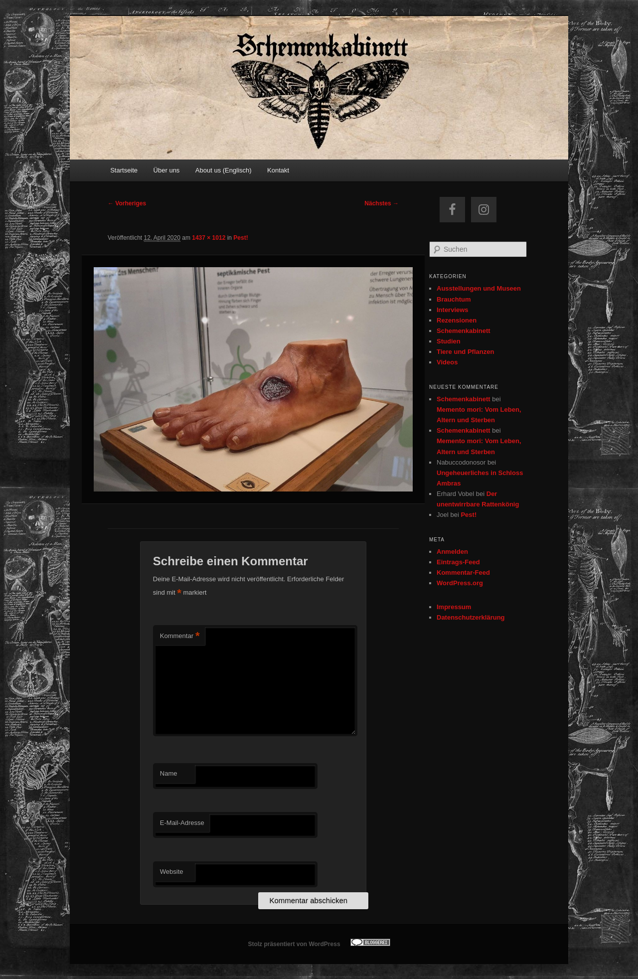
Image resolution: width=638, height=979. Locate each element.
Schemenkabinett (463, 330)
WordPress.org (460, 583)
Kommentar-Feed (463, 572)
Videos (447, 362)
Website (171, 871)
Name (168, 773)
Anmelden (452, 551)
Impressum (454, 607)
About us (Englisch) (223, 170)
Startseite (124, 170)
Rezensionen (457, 320)
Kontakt (278, 170)
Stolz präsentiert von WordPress (294, 944)
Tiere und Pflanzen (465, 351)
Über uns (167, 170)
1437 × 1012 (208, 237)
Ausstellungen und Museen (479, 288)
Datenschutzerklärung (471, 617)
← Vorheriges (127, 203)
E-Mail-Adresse (182, 822)
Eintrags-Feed (458, 562)
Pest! (240, 237)
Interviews (453, 310)
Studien (449, 341)
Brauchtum (454, 299)
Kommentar (180, 636)
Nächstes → (381, 203)
